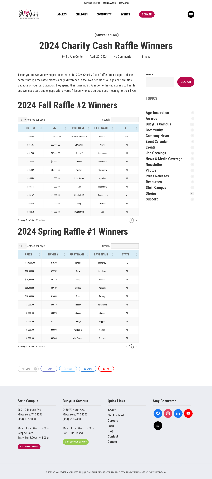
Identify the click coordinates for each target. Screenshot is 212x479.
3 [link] (131, 220)
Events (151, 147)
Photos (151, 170)
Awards (151, 118)
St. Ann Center (74, 56)
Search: (106, 119)
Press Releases (157, 176)
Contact (113, 436)
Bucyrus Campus (158, 124)
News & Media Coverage (164, 159)
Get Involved (116, 415)
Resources (154, 182)
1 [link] (121, 220)
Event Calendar (157, 141)
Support (152, 199)
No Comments (122, 56)
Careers (113, 420)
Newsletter (154, 164)
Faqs (111, 426)
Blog (111, 431)
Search (149, 74)
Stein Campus (156, 187)
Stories (151, 193)
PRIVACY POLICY (133, 472)
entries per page (36, 119)
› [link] (136, 220)
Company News (106, 34)
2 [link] (126, 220)
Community (154, 130)
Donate (112, 442)
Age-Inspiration (157, 112)
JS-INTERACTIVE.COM (157, 472)
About (112, 410)
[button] (191, 14)
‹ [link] (116, 220)
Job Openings (156, 153)
